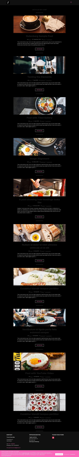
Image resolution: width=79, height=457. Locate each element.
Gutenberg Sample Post (39, 36)
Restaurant (42, 80)
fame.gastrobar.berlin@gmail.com (13, 447)
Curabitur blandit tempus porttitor (39, 288)
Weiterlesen (39, 130)
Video (42, 376)
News (44, 39)
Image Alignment (39, 158)
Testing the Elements (39, 77)
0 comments (49, 39)
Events (42, 121)
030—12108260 (11, 443)
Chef (30, 39)
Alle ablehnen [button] (59, 454)
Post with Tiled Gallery (39, 117)
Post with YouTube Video (39, 373)
